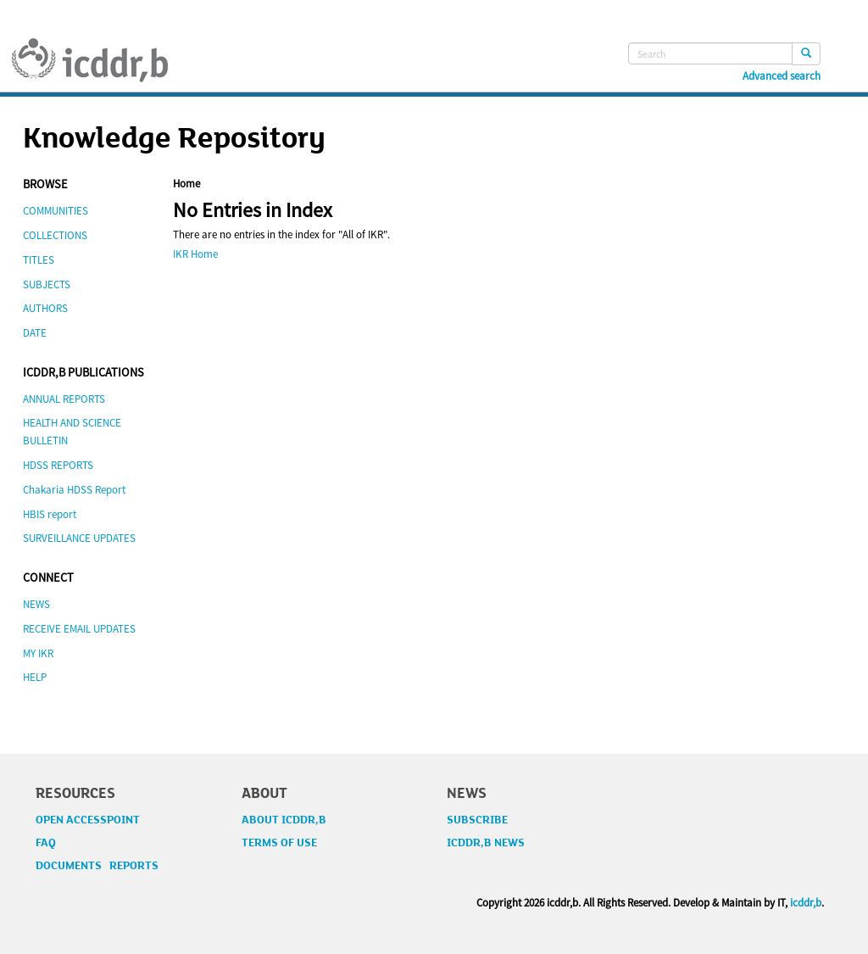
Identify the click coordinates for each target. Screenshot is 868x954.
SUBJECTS (46, 284)
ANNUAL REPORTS (64, 399)
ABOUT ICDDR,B (284, 820)
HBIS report (49, 514)
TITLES (38, 260)
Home (186, 183)
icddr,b (805, 902)
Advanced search (782, 76)
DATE (35, 333)
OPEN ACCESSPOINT (88, 820)
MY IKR (38, 653)
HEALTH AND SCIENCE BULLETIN (72, 432)
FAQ (46, 843)
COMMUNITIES (55, 211)
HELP (35, 677)
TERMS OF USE (279, 843)
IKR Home (195, 254)
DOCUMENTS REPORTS (97, 866)
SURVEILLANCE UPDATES (79, 538)
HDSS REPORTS (58, 465)
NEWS (36, 604)
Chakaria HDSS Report (74, 490)
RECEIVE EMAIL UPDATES (79, 629)
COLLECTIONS (55, 235)
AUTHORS (45, 308)
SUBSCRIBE (477, 820)
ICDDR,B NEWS (486, 843)
